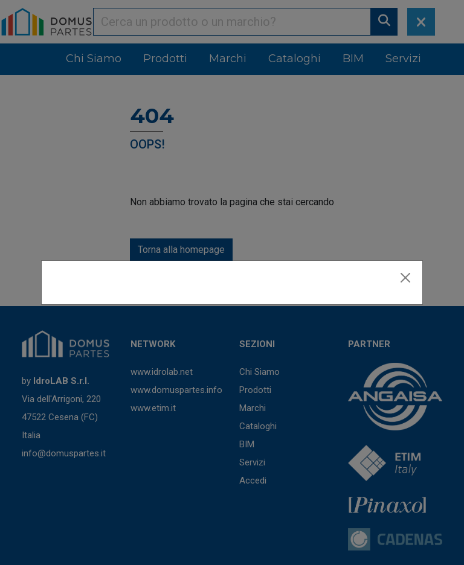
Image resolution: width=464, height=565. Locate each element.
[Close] (405, 277)
